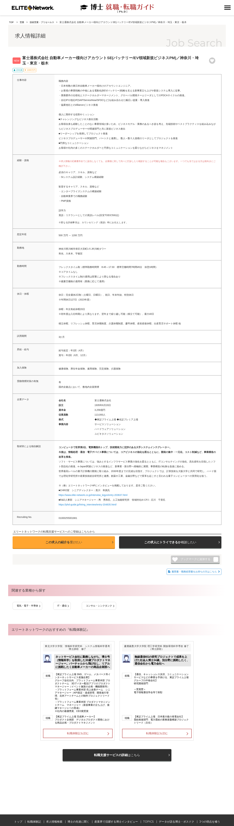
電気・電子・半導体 (27, 605)
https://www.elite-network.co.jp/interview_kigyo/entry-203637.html (93, 495)
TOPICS (148, 821)
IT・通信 (61, 605)
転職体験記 (34, 821)
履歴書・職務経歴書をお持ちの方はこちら (194, 571)
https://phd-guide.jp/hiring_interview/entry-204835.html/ (88, 504)
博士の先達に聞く (78, 821)
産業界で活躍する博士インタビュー (116, 821)
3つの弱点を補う (209, 821)
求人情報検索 (54, 821)
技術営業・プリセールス (43, 22)
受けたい (63, 542)
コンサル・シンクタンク (99, 605)
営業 (22, 22)
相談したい (170, 542)
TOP (11, 22)
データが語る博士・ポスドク (176, 821)
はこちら (117, 755)
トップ (18, 821)
